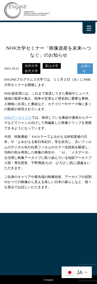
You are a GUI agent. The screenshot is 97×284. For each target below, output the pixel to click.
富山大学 (51, 66)
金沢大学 (31, 71)
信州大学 (31, 66)
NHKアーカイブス (18, 117)
